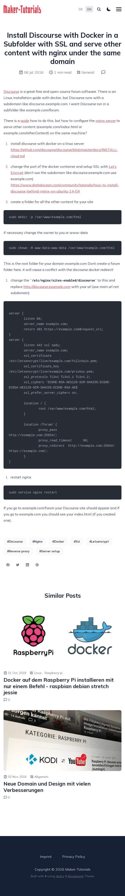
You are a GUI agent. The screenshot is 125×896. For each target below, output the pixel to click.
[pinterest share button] (37, 564)
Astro (60, 876)
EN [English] (89, 9)
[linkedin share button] (27, 564)
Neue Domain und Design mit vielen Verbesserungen (47, 787)
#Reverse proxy (18, 551)
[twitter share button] (17, 564)
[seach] (99, 9)
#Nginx (37, 541)
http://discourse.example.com (46, 286)
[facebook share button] (8, 564)
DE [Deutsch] (81, 9)
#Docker (58, 541)
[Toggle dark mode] (109, 9)
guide (25, 120)
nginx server (106, 120)
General (87, 72)
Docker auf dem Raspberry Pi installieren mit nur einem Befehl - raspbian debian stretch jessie (59, 686)
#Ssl (77, 541)
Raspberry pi (53, 673)
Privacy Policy (73, 856)
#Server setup (49, 551)
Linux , (38, 673)
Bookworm (76, 876)
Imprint (46, 856)
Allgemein (41, 777)
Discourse (11, 91)
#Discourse (15, 541)
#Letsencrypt (99, 541)
